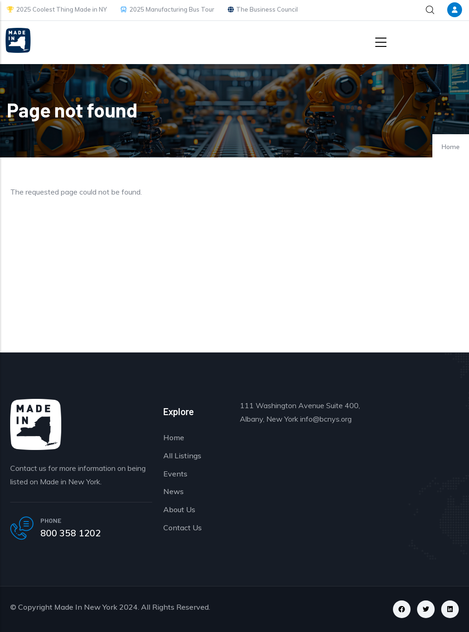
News (173, 491)
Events (175, 473)
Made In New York (85, 607)
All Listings (182, 455)
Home (451, 147)
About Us (179, 509)
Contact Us (182, 527)
